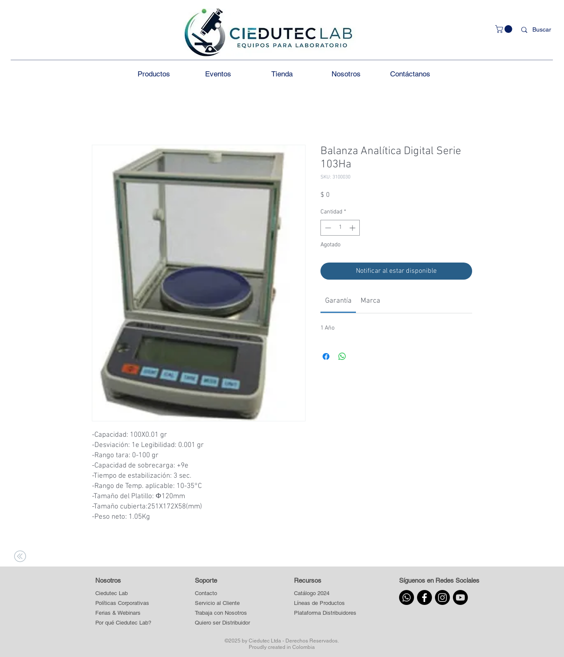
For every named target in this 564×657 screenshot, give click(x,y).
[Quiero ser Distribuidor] (222, 623)
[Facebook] (424, 597)
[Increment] (353, 227)
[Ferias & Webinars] (118, 613)
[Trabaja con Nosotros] (222, 613)
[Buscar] (543, 29)
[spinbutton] (340, 227)
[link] (338, 301)
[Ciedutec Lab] (111, 593)
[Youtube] (460, 597)
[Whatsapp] (406, 597)
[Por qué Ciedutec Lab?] (123, 623)
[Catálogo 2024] (325, 593)
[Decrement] (327, 227)
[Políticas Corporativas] (122, 603)
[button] (504, 29)
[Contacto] (222, 593)
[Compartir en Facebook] (326, 356)
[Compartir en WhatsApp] (342, 356)
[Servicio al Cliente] (222, 603)
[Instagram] (442, 597)
